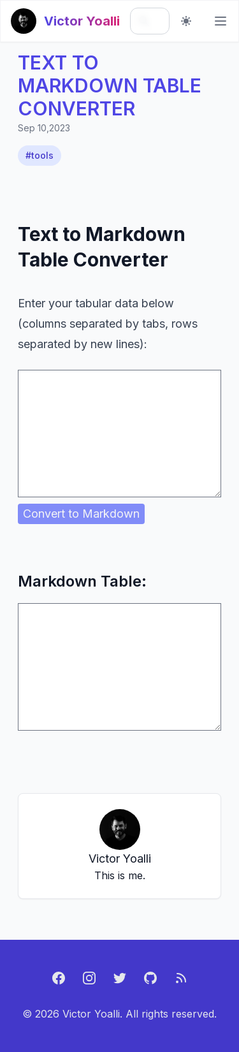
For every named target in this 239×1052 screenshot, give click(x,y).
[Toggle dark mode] (186, 21)
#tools (39, 155)
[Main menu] (220, 21)
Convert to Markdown (81, 513)
